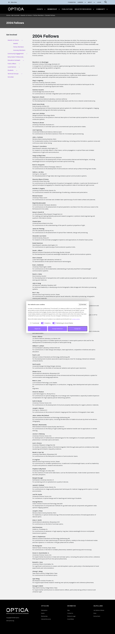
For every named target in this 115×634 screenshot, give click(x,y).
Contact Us (70, 613)
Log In (99, 2)
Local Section (12, 67)
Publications (67, 9)
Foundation (72, 2)
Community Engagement (16, 53)
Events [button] (41, 9)
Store (94, 613)
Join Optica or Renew (98, 610)
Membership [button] (54, 9)
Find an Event (96, 616)
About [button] (91, 2)
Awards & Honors (26, 15)
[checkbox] (33, 323)
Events (43, 613)
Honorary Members (19, 50)
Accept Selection (57, 328)
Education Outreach (14, 60)
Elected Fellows (50, 15)
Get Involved (15, 15)
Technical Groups (13, 73)
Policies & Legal (71, 616)
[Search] (105, 2)
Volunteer (11, 77)
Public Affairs (12, 63)
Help (68, 610)
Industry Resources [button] (84, 9)
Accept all (77, 328)
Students (10, 70)
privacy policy (76, 319)
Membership (44, 616)
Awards (15, 43)
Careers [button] (82, 2)
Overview (82, 304)
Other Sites (12, 2)
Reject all (37, 328)
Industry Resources (46, 619)
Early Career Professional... (16, 57)
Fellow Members (38, 15)
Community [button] (102, 9)
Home (8, 15)
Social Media (70, 619)
